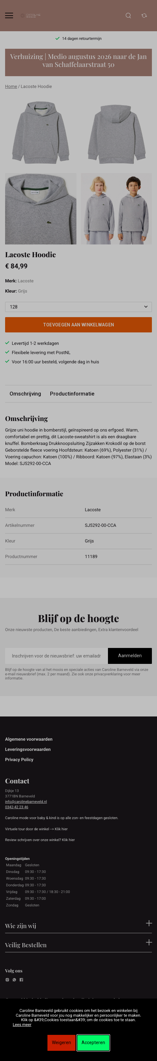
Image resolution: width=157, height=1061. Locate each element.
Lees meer (22, 1024)
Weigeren (61, 1042)
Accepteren (93, 1042)
